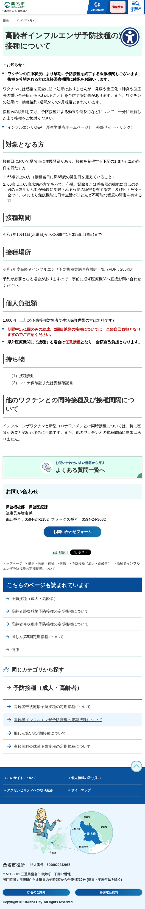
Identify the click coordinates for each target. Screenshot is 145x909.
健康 (63, 563)
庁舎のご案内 (36, 892)
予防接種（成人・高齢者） (91, 563)
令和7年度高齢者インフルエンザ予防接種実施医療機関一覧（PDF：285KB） (69, 269)
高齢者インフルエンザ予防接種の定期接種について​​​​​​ (58, 720)
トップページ (13, 563)
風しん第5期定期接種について (38, 637)
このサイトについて (22, 778)
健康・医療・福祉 (41, 563)
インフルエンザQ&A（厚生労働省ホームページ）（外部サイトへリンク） (71, 127)
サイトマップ (81, 790)
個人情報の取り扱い (86, 778)
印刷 (62, 552)
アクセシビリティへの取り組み (30, 790)
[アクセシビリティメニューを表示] (130, 37)
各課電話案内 (109, 892)
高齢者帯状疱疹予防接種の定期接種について (50, 624)
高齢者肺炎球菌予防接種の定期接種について (50, 611)
